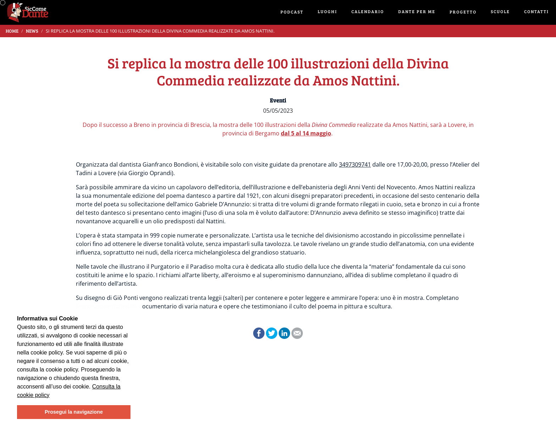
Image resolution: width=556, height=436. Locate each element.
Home (12, 31)
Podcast (292, 12)
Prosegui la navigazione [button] (74, 412)
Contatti (536, 11)
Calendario (367, 11)
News (32, 31)
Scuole (500, 11)
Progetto (463, 12)
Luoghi (327, 11)
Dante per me (416, 11)
